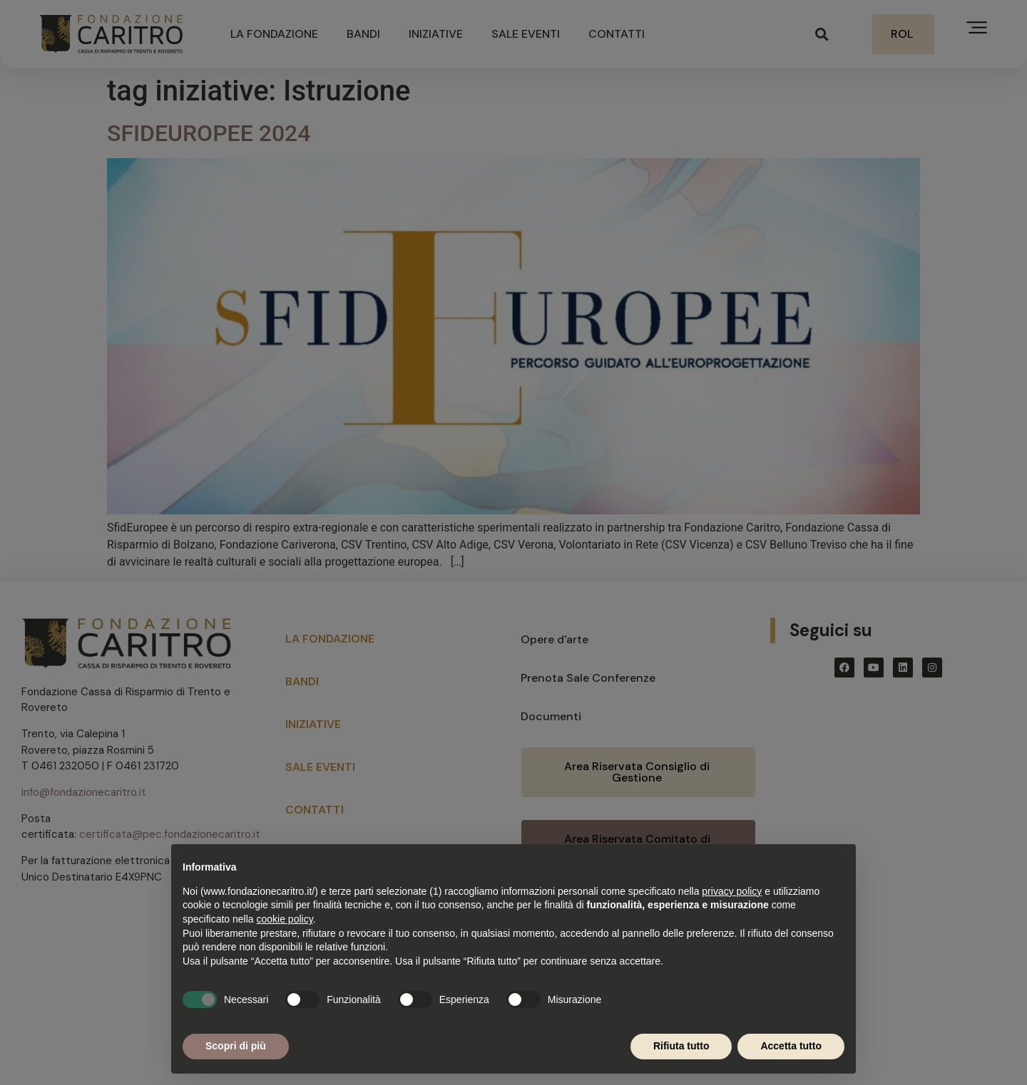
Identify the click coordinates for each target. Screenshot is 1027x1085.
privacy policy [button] (732, 891)
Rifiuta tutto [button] (681, 1046)
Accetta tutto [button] (791, 1046)
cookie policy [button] (285, 919)
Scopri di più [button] (235, 1046)
